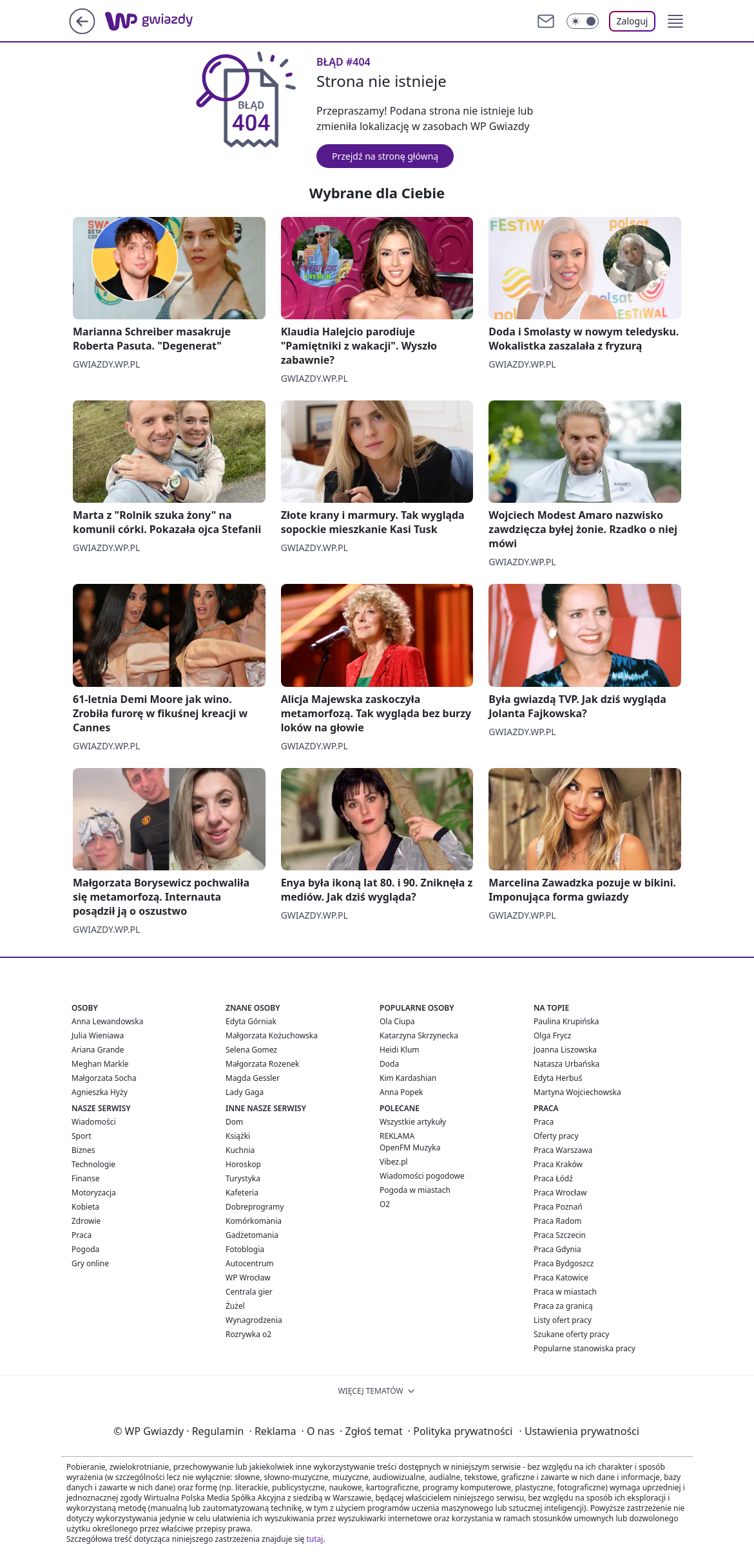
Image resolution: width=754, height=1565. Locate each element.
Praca (82, 1235)
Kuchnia (240, 1150)
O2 (385, 1204)
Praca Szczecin (560, 1235)
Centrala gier (249, 1291)
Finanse (85, 1178)
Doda (389, 1063)
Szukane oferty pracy (571, 1334)
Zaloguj (632, 21)
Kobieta (85, 1206)
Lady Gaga (245, 1092)
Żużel (235, 1305)
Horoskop (243, 1164)
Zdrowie (86, 1220)
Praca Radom (557, 1220)
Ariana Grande (98, 1049)
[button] (675, 21)
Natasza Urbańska (566, 1063)
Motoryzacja (94, 1192)
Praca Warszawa (563, 1150)
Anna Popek (401, 1092)
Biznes (83, 1150)
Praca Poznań (558, 1206)
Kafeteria (242, 1192)
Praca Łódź (553, 1178)
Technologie (93, 1164)
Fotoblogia (245, 1249)
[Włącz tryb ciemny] (582, 21)
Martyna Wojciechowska (577, 1092)
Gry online (90, 1263)
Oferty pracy (556, 1135)
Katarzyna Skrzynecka (419, 1035)
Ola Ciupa (397, 1021)
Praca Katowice (561, 1277)
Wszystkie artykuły (413, 1121)
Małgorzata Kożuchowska (272, 1035)
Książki (238, 1135)
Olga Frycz (552, 1035)
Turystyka (243, 1178)
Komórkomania (254, 1220)
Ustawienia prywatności (579, 1431)
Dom (234, 1121)
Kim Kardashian (408, 1078)
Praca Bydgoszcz (564, 1263)
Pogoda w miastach (415, 1190)
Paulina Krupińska (566, 1021)
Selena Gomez (251, 1049)
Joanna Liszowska (565, 1049)
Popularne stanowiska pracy (584, 1348)
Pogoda (85, 1249)
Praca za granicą (563, 1305)
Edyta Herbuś (558, 1078)
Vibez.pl (394, 1161)
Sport (82, 1135)
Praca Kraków (558, 1164)
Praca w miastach (565, 1291)
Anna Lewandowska (107, 1021)
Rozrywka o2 (248, 1334)
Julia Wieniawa (98, 1035)
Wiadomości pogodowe (422, 1175)
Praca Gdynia (557, 1249)
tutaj (314, 1538)
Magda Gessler (253, 1078)
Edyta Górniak (251, 1021)
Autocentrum (250, 1263)
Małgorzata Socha (104, 1078)
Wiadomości (94, 1121)
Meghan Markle (100, 1063)
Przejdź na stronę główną (385, 156)
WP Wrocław (248, 1277)
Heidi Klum (400, 1049)
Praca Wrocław (560, 1192)
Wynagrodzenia (254, 1320)
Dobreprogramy (255, 1206)
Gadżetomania (252, 1235)
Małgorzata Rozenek (262, 1063)
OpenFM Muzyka (410, 1147)
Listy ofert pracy (563, 1320)
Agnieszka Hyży (100, 1092)
